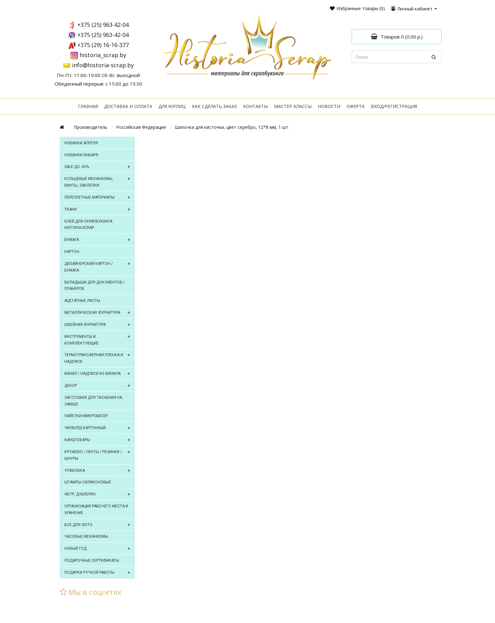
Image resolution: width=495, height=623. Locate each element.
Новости (329, 106)
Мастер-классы (293, 106)
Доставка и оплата (128, 106)
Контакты (255, 106)
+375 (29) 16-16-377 (103, 45)
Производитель (90, 127)
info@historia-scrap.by (103, 65)
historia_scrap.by (103, 55)
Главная (88, 106)
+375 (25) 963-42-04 (103, 24)
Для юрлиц (172, 106)
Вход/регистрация (394, 106)
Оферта (356, 106)
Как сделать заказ (214, 106)
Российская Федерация (141, 127)
